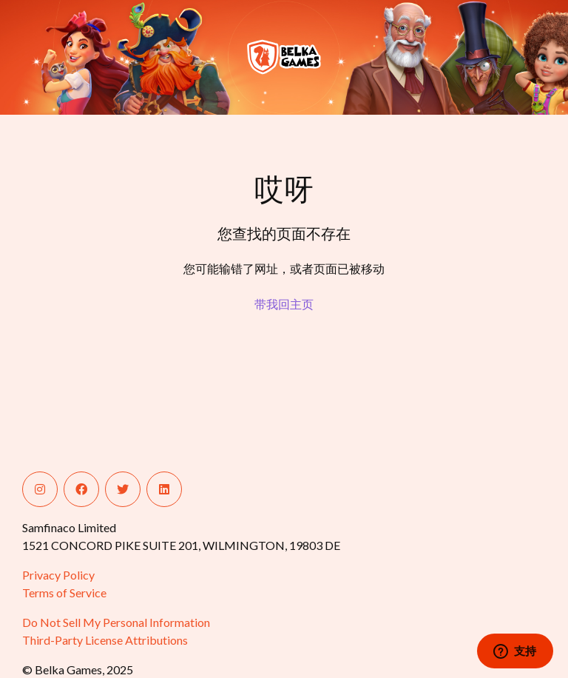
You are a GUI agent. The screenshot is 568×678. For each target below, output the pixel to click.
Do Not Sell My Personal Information (116, 622)
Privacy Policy (58, 575)
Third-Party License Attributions (105, 640)
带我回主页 (284, 304)
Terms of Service (64, 592)
